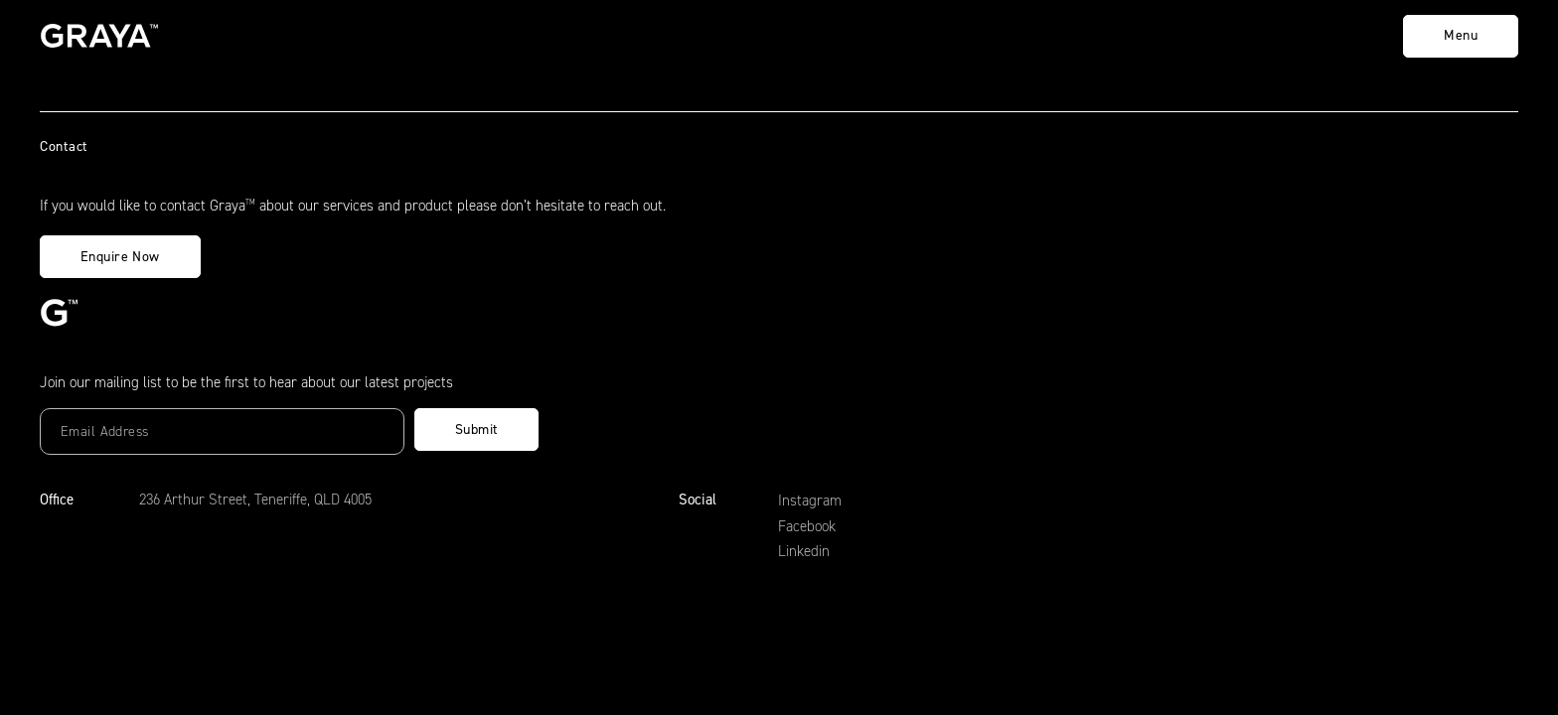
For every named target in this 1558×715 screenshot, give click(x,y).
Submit (476, 429)
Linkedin (804, 551)
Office (57, 499)
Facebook (807, 526)
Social (697, 499)
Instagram (810, 500)
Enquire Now (120, 256)
